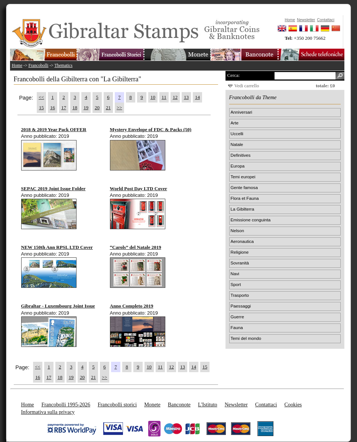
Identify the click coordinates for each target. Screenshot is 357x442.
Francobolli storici (117, 404)
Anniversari (241, 112)
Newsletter (236, 404)
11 (164, 97)
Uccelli (237, 133)
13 (186, 97)
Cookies (293, 404)
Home (17, 65)
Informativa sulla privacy (48, 412)
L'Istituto (207, 404)
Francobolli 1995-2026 (65, 404)
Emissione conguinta (251, 219)
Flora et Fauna (245, 198)
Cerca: (233, 75)
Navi (235, 273)
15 (41, 107)
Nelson (237, 230)
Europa (238, 165)
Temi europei (243, 176)
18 (74, 107)
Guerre (237, 316)
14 (197, 97)
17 (63, 107)
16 (52, 107)
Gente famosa (244, 187)
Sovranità (240, 262)
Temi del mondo (246, 338)
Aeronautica (242, 241)
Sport (236, 284)
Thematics (63, 65)
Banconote (179, 404)
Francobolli (38, 65)
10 (152, 97)
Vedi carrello (246, 85)
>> (119, 107)
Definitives (241, 155)
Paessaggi (241, 305)
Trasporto (240, 295)
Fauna (237, 327)
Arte (234, 122)
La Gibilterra (242, 209)
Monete (152, 404)
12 (175, 97)
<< (41, 97)
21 (108, 107)
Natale (237, 144)
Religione (240, 252)
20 (97, 107)
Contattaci (266, 404)
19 (86, 107)
